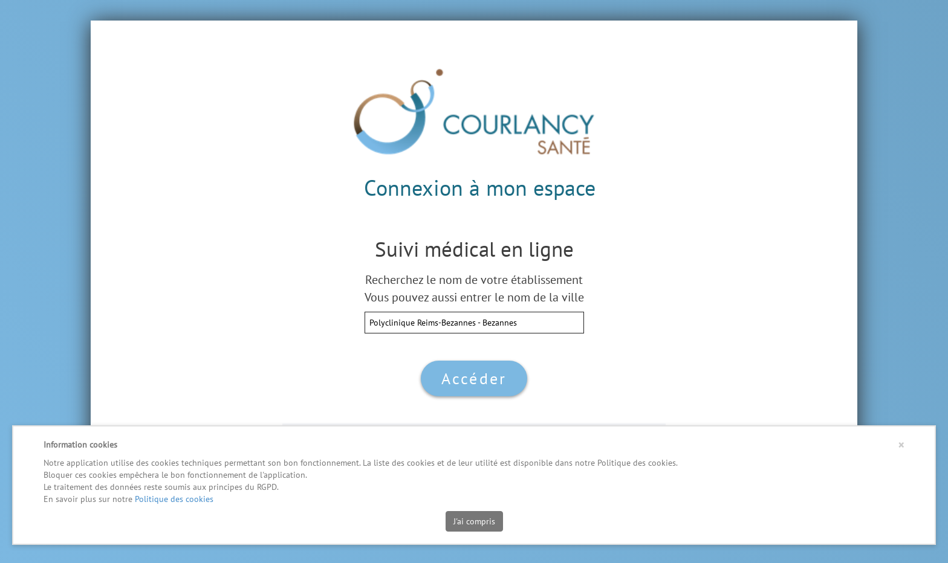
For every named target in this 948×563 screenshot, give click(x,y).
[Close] (901, 445)
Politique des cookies (174, 499)
